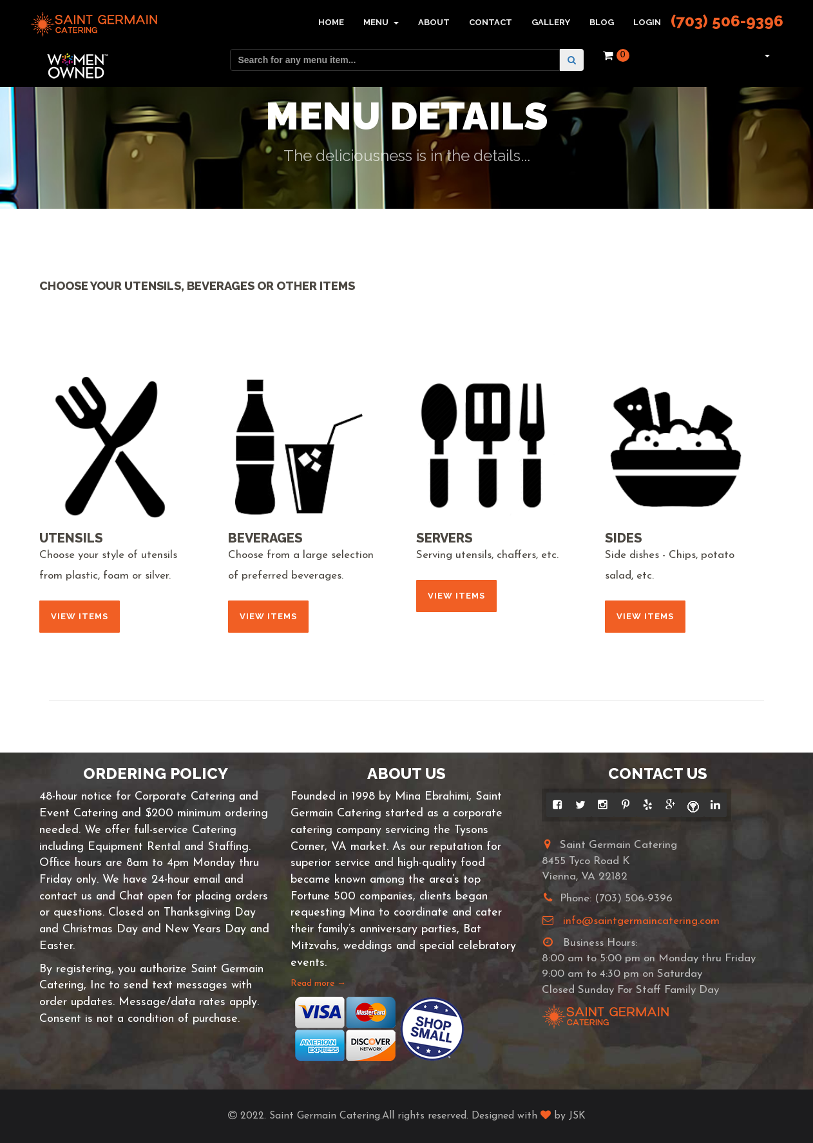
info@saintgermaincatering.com (641, 921)
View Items (79, 616)
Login (647, 22)
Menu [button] (381, 22)
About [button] (434, 22)
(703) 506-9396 (727, 21)
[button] (765, 55)
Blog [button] (601, 22)
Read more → (318, 983)
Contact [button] (490, 22)
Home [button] (331, 22)
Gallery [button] (550, 22)
